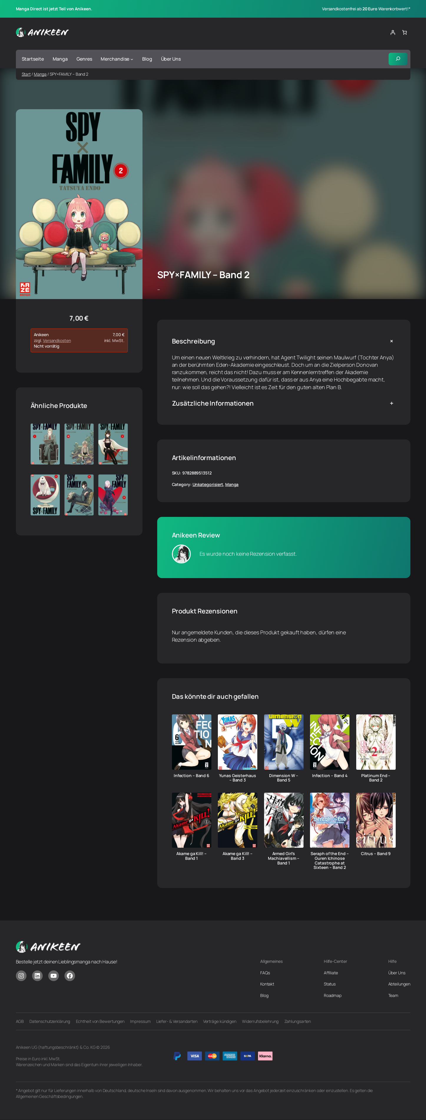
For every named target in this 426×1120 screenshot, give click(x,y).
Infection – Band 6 (191, 775)
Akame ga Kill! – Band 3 (238, 856)
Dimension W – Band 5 (283, 778)
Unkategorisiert (208, 484)
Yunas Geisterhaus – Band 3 (237, 778)
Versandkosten (57, 341)
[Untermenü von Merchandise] (131, 59)
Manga (40, 74)
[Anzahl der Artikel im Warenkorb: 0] (404, 32)
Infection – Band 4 (329, 775)
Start (26, 74)
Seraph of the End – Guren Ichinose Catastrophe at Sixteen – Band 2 (330, 861)
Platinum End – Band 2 (376, 778)
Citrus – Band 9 (376, 854)
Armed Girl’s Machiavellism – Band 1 (283, 858)
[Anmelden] (393, 32)
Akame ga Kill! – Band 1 (191, 856)
